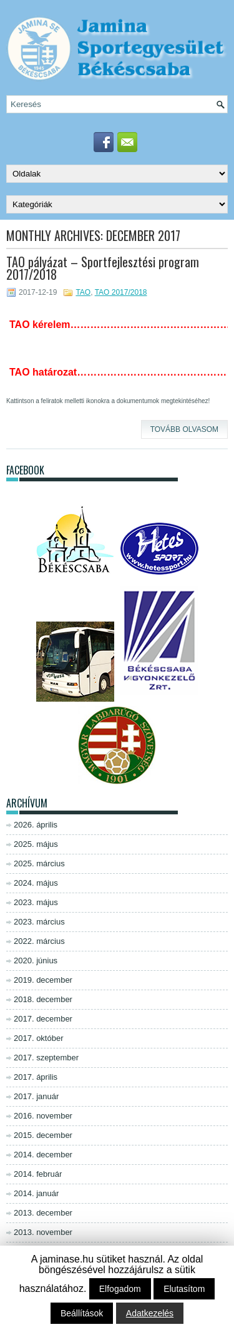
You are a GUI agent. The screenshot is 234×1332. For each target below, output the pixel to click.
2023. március (39, 921)
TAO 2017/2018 (121, 292)
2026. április (35, 824)
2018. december (43, 999)
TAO (83, 292)
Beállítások (82, 1313)
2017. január (36, 1096)
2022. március (39, 941)
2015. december (43, 1135)
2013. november (43, 1232)
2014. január (36, 1193)
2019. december (43, 980)
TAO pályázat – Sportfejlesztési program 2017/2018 (102, 268)
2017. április (35, 1077)
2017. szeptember (46, 1057)
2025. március (39, 863)
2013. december (43, 1212)
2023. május (36, 902)
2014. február (38, 1174)
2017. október (39, 1038)
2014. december (43, 1154)
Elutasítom (184, 1289)
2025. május (36, 844)
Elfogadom (120, 1289)
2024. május (36, 883)
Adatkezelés (149, 1313)
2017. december (43, 1018)
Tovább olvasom (184, 429)
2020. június (35, 960)
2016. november (43, 1115)
